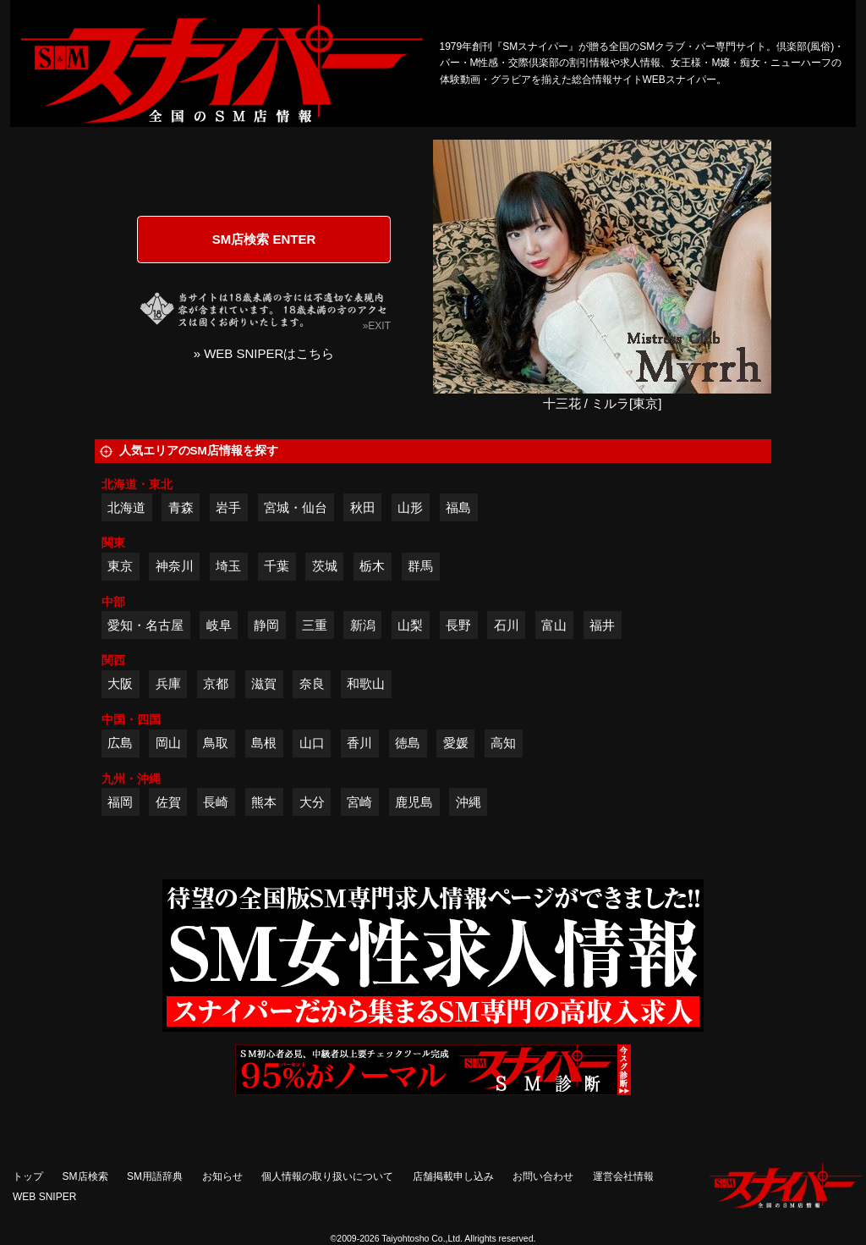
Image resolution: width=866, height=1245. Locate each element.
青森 (181, 507)
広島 (120, 742)
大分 (312, 802)
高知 (503, 742)
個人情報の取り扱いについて (327, 1176)
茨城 (324, 566)
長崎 (215, 802)
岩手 (228, 507)
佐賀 (168, 802)
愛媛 (456, 742)
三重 (314, 625)
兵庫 (168, 683)
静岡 (266, 625)
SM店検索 (85, 1176)
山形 (410, 507)
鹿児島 (414, 802)
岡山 (168, 742)
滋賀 (264, 683)
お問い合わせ (542, 1176)
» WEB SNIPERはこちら (264, 353)
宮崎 (359, 802)
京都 (215, 683)
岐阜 (219, 625)
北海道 (126, 507)
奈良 (312, 683)
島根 (264, 742)
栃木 (372, 566)
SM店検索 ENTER (264, 239)
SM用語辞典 (155, 1176)
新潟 (362, 625)
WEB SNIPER (44, 1197)
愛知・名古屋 (145, 625)
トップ (28, 1176)
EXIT (379, 326)
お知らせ (222, 1176)
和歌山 (366, 683)
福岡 (120, 802)
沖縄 (468, 802)
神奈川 (175, 566)
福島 (458, 507)
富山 (554, 625)
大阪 (120, 683)
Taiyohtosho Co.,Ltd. (422, 1238)
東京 (120, 566)
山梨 (410, 625)
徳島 (407, 742)
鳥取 (215, 742)
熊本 (264, 802)
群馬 (420, 566)
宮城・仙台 (295, 507)
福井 (602, 625)
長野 (458, 625)
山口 (312, 742)
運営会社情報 (623, 1176)
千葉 (276, 566)
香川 (359, 742)
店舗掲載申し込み (453, 1176)
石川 (506, 625)
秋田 (362, 507)
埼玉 (228, 566)
